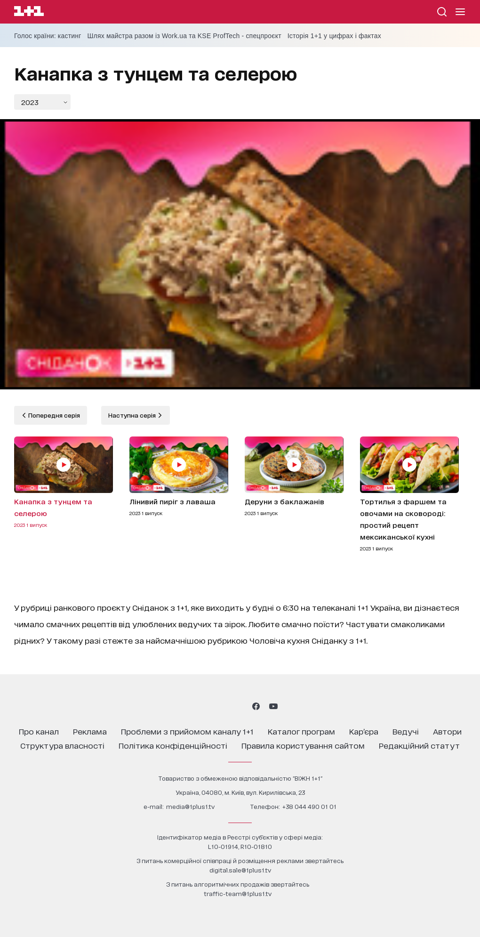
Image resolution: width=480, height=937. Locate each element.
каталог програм (301, 731)
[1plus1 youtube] (273, 706)
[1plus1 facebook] (256, 706)
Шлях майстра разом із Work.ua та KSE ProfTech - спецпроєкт (184, 36)
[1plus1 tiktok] (239, 706)
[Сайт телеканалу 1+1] (29, 12)
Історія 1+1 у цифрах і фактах (334, 36)
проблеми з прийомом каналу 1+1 (187, 731)
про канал (39, 731)
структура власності (62, 745)
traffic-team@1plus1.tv (238, 893)
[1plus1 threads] (222, 706)
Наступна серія (132, 415)
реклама (90, 731)
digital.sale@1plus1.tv (240, 869)
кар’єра (363, 731)
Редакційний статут (419, 745)
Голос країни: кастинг (47, 36)
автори (447, 731)
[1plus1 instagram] (206, 706)
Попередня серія (53, 415)
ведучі (405, 731)
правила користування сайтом (303, 745)
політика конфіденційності (173, 745)
